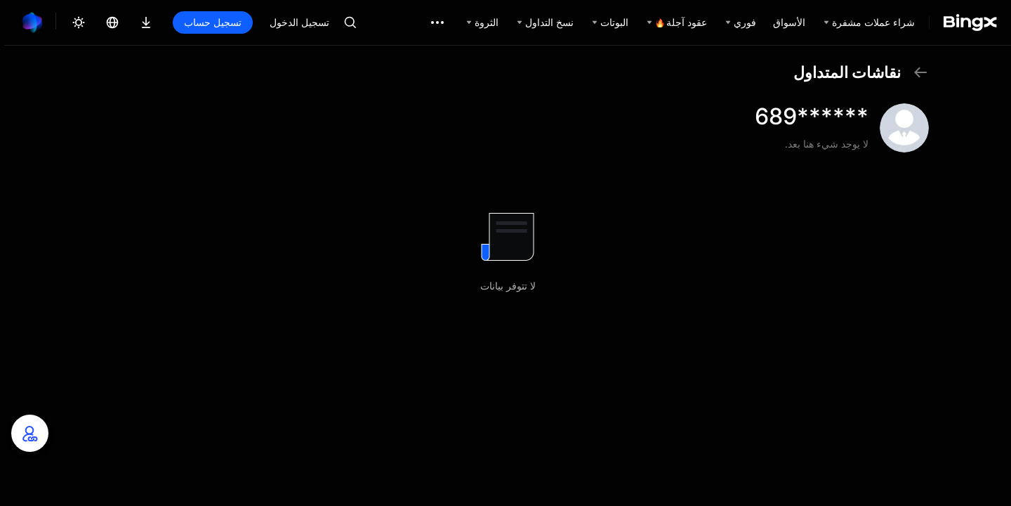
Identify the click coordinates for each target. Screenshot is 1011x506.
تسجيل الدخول (299, 22)
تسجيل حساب (213, 22)
